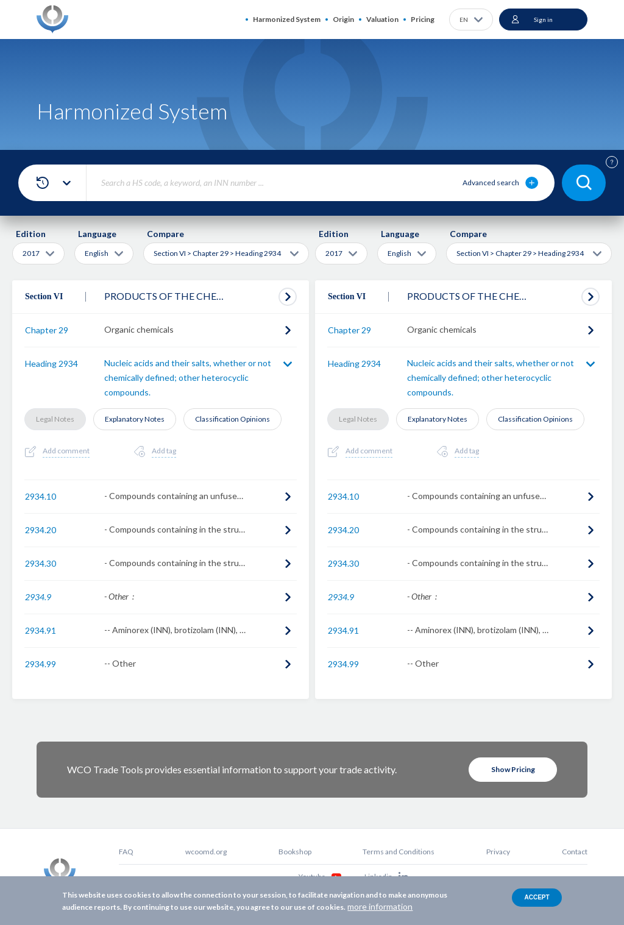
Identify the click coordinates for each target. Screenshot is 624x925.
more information (380, 906)
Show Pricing (513, 769)
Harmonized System (287, 19)
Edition (31, 234)
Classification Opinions (232, 419)
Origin (343, 19)
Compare (165, 234)
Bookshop (294, 851)
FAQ (126, 851)
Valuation (382, 19)
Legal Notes (55, 419)
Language (97, 234)
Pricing (422, 19)
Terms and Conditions (398, 851)
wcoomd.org (206, 851)
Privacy (498, 851)
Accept (536, 897)
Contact (574, 851)
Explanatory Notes (135, 419)
